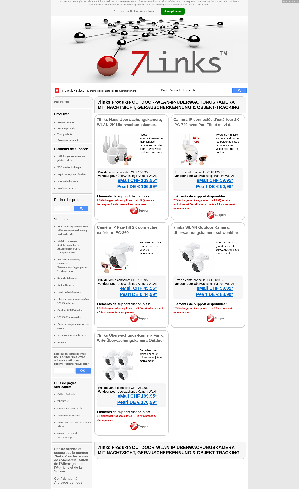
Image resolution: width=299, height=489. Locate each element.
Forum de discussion (68, 181)
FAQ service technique (69, 167)
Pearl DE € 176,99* (137, 402)
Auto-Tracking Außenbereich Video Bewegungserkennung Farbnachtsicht (72, 230)
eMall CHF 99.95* (215, 288)
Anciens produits (66, 128)
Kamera (61, 342)
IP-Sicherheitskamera (69, 292)
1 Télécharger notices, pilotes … (192, 308)
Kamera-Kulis (69, 408)
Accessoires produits (68, 140)
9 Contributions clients (150, 308)
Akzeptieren (172, 11)
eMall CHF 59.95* (215, 180)
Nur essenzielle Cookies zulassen (134, 11)
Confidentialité (65, 478)
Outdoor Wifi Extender (69, 310)
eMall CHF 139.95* (137, 180)
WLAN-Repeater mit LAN (71, 335)
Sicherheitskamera (67, 278)
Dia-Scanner (68, 415)
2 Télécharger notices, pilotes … (116, 200)
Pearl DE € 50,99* (214, 186)
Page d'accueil (170, 90)
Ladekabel (66, 394)
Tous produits (64, 134)
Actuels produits (66, 122)
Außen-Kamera (65, 285)
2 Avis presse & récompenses (128, 204)
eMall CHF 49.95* (138, 288)
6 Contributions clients (200, 204)
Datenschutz (204, 4)
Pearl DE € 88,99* (214, 294)
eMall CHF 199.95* (137, 396)
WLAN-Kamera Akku (69, 317)
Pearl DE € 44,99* (138, 294)
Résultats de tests (66, 188)
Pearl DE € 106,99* (137, 186)
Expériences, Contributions (71, 174)
